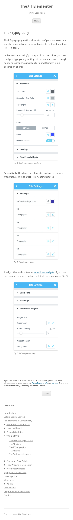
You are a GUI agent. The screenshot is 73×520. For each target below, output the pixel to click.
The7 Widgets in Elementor (19, 464)
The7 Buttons (15, 444)
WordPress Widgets (15, 468)
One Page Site (10, 476)
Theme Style (12, 435)
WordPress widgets (44, 272)
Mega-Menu (9, 480)
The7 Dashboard (14, 428)
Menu (36, 21)
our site (55, 383)
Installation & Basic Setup (18, 424)
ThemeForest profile (40, 383)
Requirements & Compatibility (18, 420)
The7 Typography (17, 447)
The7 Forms (14, 450)
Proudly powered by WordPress (17, 514)
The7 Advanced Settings (20, 454)
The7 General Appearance (21, 440)
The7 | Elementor (36, 6)
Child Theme (10, 487)
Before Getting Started (14, 416)
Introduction (10, 413)
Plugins (9, 483)
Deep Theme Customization (17, 491)
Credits (7, 495)
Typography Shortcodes (15, 472)
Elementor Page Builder (17, 461)
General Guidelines (15, 432)
